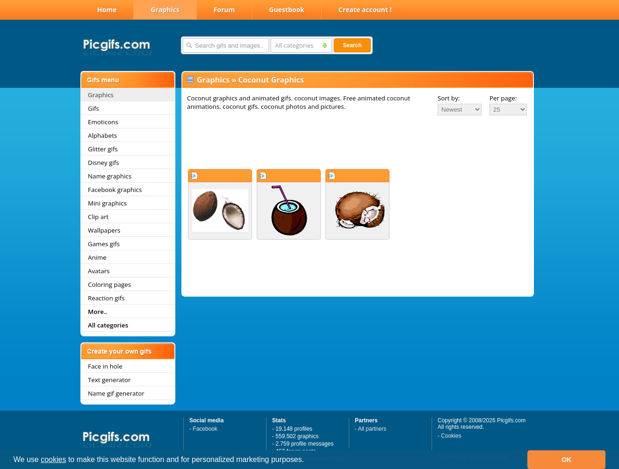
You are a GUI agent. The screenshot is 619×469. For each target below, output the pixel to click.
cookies (53, 459)
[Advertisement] (357, 142)
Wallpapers (104, 230)
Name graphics (109, 176)
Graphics (165, 9)
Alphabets (102, 135)
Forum (224, 9)
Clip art (98, 217)
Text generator (109, 380)
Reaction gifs (106, 298)
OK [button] (566, 459)
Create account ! (365, 9)
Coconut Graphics (271, 80)
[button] (307, 460)
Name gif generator (116, 393)
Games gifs (104, 244)
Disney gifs (103, 162)
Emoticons (103, 122)
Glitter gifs (103, 149)
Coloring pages (109, 284)
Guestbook (287, 9)
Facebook (205, 429)
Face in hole (105, 366)
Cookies (451, 436)
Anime (97, 257)
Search (352, 45)
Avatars (98, 271)
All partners (372, 429)
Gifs (93, 108)
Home (106, 9)
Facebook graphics (115, 189)
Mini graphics (107, 203)
